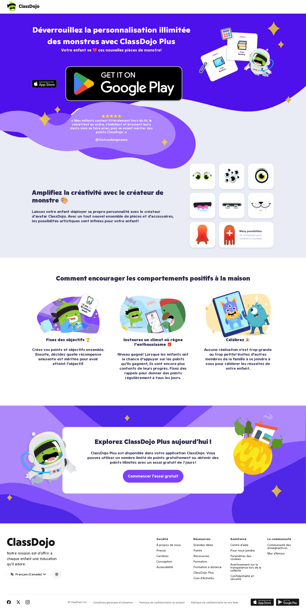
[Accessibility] (56, 574)
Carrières (162, 556)
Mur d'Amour (276, 553)
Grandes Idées (203, 545)
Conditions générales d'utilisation (113, 602)
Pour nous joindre (242, 550)
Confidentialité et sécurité (242, 577)
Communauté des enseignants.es (279, 546)
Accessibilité (164, 567)
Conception (164, 561)
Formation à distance (207, 567)
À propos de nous (168, 545)
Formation (200, 561)
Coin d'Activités (203, 578)
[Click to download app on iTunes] (44, 84)
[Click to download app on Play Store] (124, 84)
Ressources (201, 556)
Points (197, 550)
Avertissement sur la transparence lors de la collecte (245, 567)
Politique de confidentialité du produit (162, 602)
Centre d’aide (239, 545)
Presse (161, 550)
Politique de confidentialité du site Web (214, 602)
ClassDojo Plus (203, 572)
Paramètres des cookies (240, 557)
